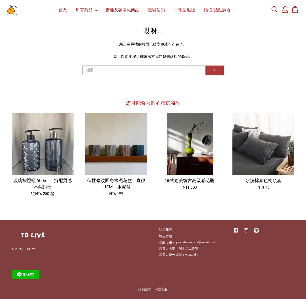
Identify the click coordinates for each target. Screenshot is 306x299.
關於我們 (165, 230)
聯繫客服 (161, 289)
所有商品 (87, 9)
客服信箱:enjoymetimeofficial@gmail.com (187, 242)
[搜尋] (144, 70)
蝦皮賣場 (165, 236)
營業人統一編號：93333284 (178, 255)
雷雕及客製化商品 (122, 9)
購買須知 (145, 289)
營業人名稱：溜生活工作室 (178, 249)
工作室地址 (184, 9)
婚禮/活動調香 (217, 9)
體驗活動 (156, 9)
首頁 (63, 9)
